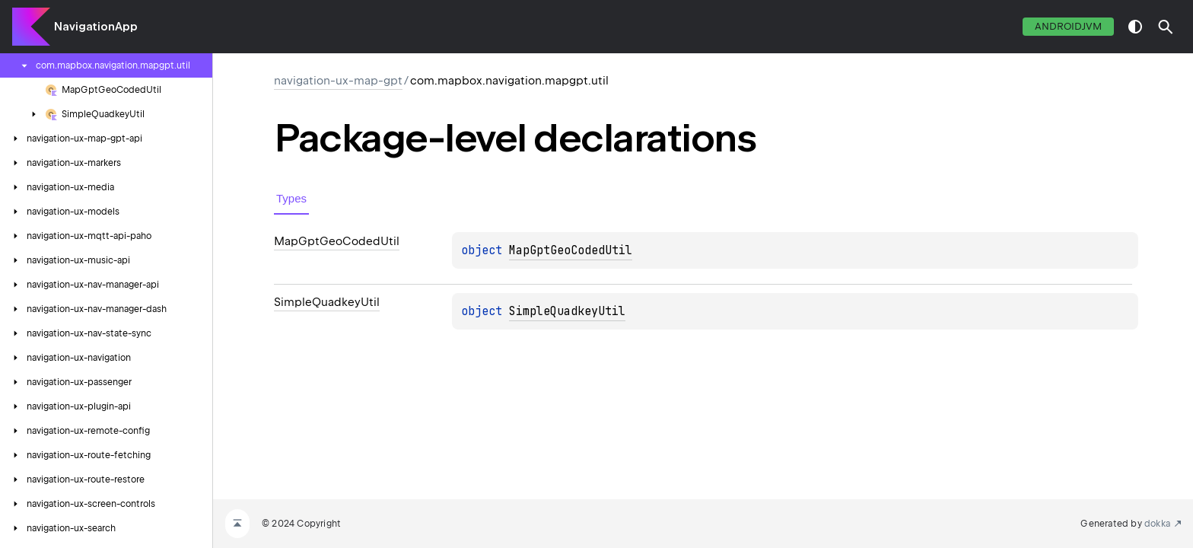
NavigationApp (96, 26)
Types (291, 198)
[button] (1165, 26)
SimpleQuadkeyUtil (567, 311)
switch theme (1135, 26)
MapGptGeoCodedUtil (570, 250)
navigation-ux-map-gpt (338, 81)
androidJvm (1068, 26)
